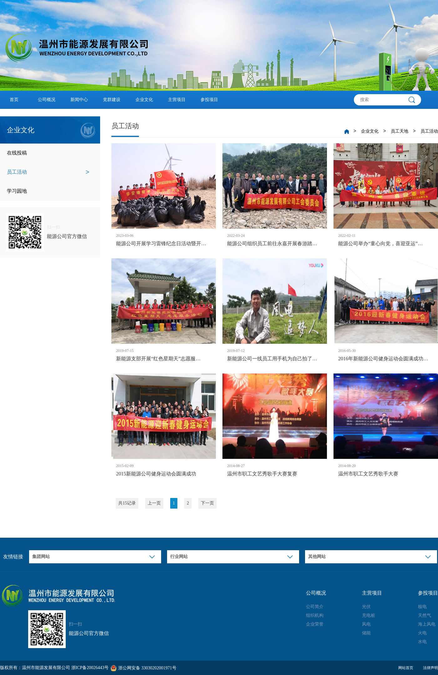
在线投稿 (48, 153)
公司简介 (314, 606)
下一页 (207, 503)
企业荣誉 (314, 624)
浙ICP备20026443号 (90, 667)
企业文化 (144, 99)
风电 (366, 624)
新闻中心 (79, 99)
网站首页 (405, 668)
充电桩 (368, 615)
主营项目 (177, 99)
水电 (422, 641)
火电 (422, 633)
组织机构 (314, 615)
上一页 (154, 503)
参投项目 (209, 99)
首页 (14, 99)
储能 (366, 633)
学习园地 (48, 191)
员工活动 (48, 172)
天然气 (424, 615)
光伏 (366, 606)
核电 (422, 606)
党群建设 (111, 99)
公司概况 (46, 99)
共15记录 (127, 503)
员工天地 (399, 131)
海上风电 (426, 624)
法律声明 (430, 668)
